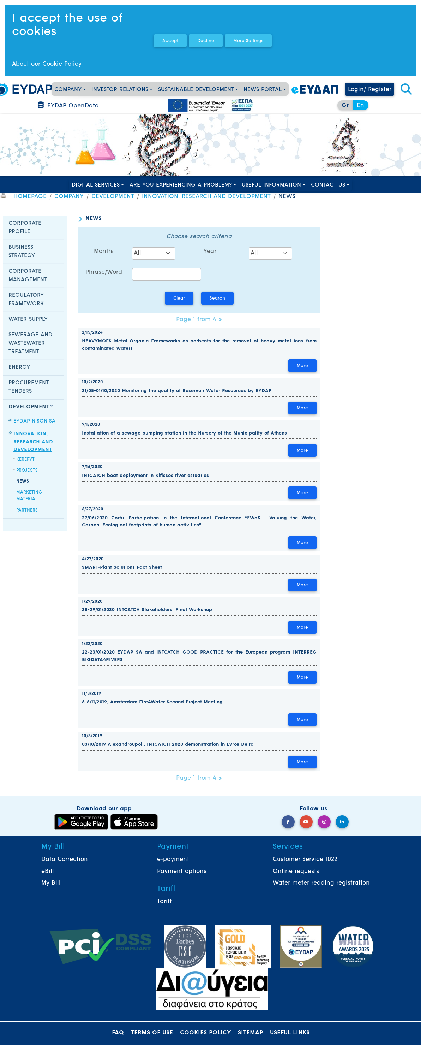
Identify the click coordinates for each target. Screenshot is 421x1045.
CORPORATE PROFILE (24, 228)
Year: (210, 251)
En (360, 105)
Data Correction (64, 859)
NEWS (22, 481)
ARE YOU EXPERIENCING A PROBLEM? (181, 185)
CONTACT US (328, 185)
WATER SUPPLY (28, 319)
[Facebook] (288, 821)
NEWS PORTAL (262, 90)
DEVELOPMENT (112, 197)
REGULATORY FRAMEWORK (26, 300)
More (302, 366)
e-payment (173, 859)
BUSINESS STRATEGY (21, 252)
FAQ (118, 1033)
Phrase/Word (103, 272)
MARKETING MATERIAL (29, 495)
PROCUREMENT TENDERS (28, 387)
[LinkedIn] (342, 821)
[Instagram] (324, 821)
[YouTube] (306, 821)
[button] (406, 90)
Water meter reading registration (321, 883)
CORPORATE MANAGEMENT (27, 276)
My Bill (51, 883)
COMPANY (68, 90)
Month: (103, 251)
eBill (47, 871)
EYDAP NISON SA (34, 421)
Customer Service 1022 (305, 859)
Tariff (164, 901)
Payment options (181, 871)
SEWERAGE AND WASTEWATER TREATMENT (30, 343)
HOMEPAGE (30, 197)
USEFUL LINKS (289, 1033)
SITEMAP (250, 1033)
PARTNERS (27, 510)
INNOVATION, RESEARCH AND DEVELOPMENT (206, 197)
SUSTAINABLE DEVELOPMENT (196, 90)
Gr (345, 105)
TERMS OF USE (152, 1033)
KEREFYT (25, 459)
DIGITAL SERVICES (96, 185)
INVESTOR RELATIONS (119, 90)
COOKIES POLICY (205, 1033)
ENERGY (19, 367)
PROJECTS (27, 470)
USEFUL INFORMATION (271, 185)
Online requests (296, 871)
